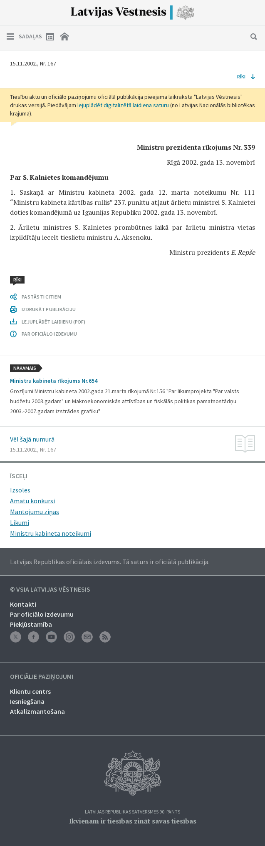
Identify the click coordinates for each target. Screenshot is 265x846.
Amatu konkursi (32, 501)
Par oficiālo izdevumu (42, 614)
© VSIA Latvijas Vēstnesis (50, 589)
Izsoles (20, 490)
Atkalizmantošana (37, 711)
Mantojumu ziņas (34, 511)
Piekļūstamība (31, 624)
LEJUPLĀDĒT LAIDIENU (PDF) (53, 322)
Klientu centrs (30, 691)
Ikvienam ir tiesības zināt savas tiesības (132, 821)
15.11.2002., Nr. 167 (33, 63)
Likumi (19, 522)
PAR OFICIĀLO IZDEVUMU (49, 334)
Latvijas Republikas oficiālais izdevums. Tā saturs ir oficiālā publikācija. (110, 561)
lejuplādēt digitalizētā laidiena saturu (123, 105)
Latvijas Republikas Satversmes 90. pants (132, 812)
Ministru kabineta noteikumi (50, 533)
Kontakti (23, 604)
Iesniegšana (27, 701)
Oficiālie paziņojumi (41, 676)
